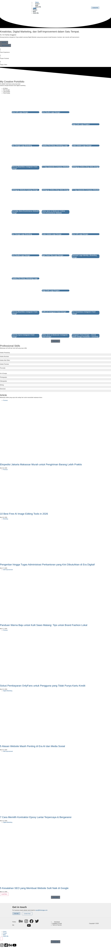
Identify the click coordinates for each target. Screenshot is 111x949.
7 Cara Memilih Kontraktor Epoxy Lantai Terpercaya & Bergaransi (35, 817)
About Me (38, 7)
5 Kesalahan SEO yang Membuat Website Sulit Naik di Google (34, 888)
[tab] (57, 88)
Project (35, 10)
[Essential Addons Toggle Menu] (1, 938)
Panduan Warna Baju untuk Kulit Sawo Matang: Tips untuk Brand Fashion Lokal (43, 625)
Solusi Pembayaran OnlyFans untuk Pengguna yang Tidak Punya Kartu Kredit (42, 685)
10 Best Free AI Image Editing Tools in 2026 (24, 513)
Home (34, 8)
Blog (34, 11)
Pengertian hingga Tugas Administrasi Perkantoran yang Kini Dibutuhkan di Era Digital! (47, 564)
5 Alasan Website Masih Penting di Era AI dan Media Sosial (32, 746)
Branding (5, 519)
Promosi (5, 400)
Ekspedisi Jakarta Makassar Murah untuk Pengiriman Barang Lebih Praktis (41, 464)
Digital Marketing (7, 690)
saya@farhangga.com (41, 910)
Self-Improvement (8, 569)
